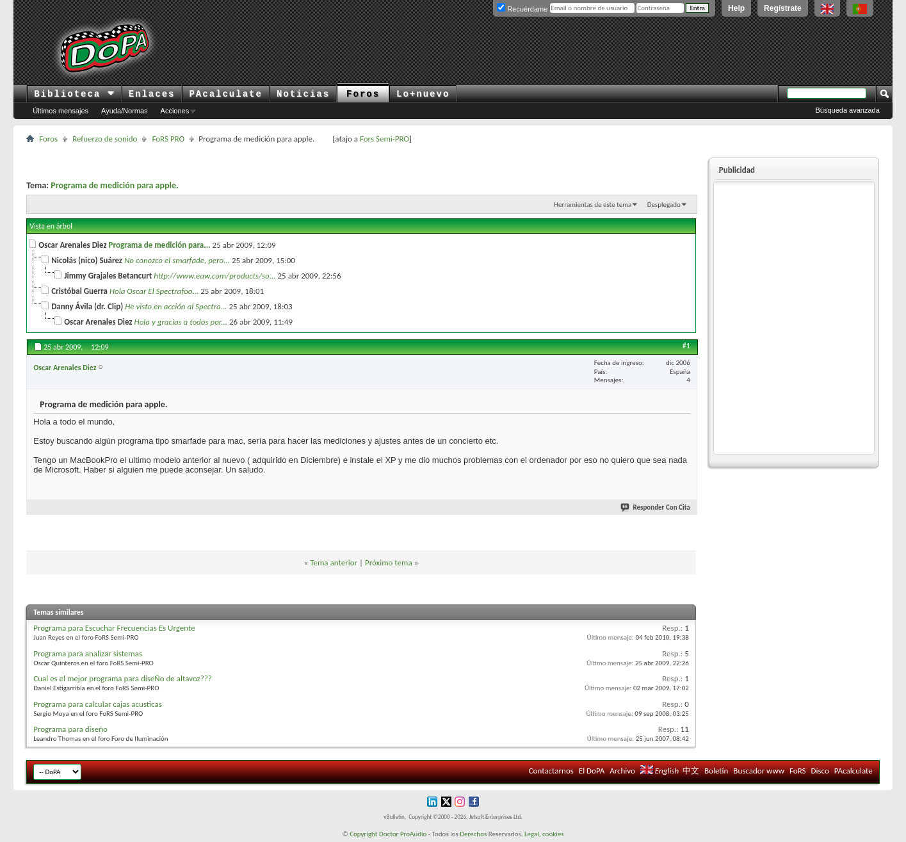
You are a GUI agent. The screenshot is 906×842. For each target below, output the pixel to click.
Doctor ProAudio (402, 834)
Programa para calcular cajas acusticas (97, 704)
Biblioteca (74, 94)
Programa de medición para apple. (114, 185)
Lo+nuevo (422, 94)
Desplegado (664, 204)
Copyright (363, 834)
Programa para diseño (70, 729)
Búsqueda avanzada (847, 110)
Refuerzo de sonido (104, 138)
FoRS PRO (168, 138)
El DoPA (591, 770)
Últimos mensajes (60, 111)
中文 (691, 770)
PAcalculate (225, 94)
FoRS (797, 770)
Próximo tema (388, 562)
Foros (363, 94)
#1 (686, 345)
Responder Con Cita (656, 507)
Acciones (175, 111)
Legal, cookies (544, 834)
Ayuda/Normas (124, 111)
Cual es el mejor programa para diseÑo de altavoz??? (122, 678)
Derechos (473, 834)
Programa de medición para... (160, 245)
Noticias (303, 94)
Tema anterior (333, 562)
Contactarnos (551, 770)
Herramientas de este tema (592, 204)
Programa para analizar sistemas (87, 653)
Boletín (716, 770)
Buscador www (758, 770)
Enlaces (152, 94)
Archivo (622, 770)
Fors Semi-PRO (384, 138)
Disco (820, 770)
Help (736, 8)
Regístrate (783, 8)
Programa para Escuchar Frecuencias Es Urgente (114, 628)
